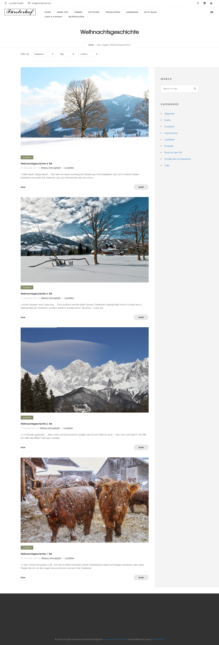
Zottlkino (94, 12)
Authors (84, 54)
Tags (62, 54)
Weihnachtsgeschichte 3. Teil (36, 293)
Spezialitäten (113, 12)
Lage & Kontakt (54, 16)
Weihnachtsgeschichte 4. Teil (36, 163)
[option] (85, 109)
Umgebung (132, 12)
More (23, 187)
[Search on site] (179, 88)
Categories (39, 54)
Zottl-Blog (150, 12)
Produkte (168, 146)
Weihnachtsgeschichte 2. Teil (36, 423)
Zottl (166, 165)
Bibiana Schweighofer (51, 168)
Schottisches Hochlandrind (177, 159)
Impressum (109, 639)
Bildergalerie (76, 16)
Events (167, 120)
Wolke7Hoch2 (158, 639)
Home (48, 12)
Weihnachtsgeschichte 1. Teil (36, 553)
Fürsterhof (169, 126)
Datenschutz (121, 639)
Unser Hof (63, 12)
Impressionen (171, 133)
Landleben (169, 139)
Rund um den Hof (173, 152)
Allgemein (169, 113)
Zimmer (78, 12)
